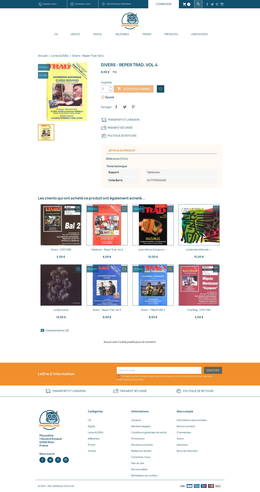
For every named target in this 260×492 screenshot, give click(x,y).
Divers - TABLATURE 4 (153, 309)
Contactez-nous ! (83, 4)
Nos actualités (139, 469)
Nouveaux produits (142, 444)
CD (56, 34)
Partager (116, 107)
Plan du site (137, 463)
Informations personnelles (192, 420)
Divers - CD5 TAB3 (61, 249)
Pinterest (133, 107)
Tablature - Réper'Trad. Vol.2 (107, 249)
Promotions (137, 438)
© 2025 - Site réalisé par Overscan (56, 486)
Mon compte (185, 411)
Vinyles (75, 34)
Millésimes (122, 34)
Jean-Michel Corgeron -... (152, 249)
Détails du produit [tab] (121, 150)
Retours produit (186, 426)
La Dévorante (60, 309)
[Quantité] (105, 89)
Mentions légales (141, 426)
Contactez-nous (140, 457)
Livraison (136, 420)
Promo (147, 34)
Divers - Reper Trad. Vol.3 (107, 309)
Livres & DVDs (199, 34)
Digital (97, 34)
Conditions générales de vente (148, 432)
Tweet (124, 107)
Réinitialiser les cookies (144, 475)
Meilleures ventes (141, 450)
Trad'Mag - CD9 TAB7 (199, 309)
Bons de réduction (187, 450)
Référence (113, 158)
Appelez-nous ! (50, 4)
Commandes (184, 432)
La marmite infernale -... (199, 249)
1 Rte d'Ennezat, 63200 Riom (118, 4)
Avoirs (180, 438)
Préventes (171, 34)
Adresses (182, 444)
